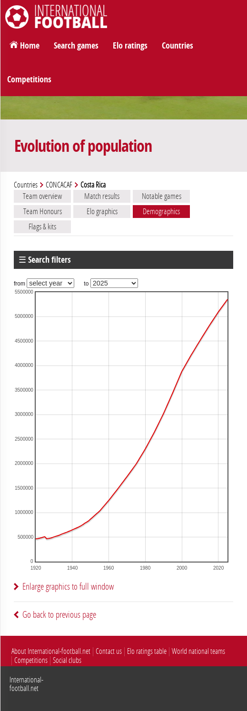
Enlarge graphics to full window (68, 586)
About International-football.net (50, 651)
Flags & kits (42, 226)
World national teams (198, 651)
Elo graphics (102, 211)
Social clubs (67, 660)
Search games (76, 45)
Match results (101, 196)
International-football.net (26, 684)
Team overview (42, 196)
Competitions (29, 79)
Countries (177, 45)
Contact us (109, 651)
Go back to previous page (59, 614)
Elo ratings (130, 45)
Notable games (161, 196)
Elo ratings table (147, 651)
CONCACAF (59, 184)
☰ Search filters (45, 260)
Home (30, 45)
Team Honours (42, 211)
